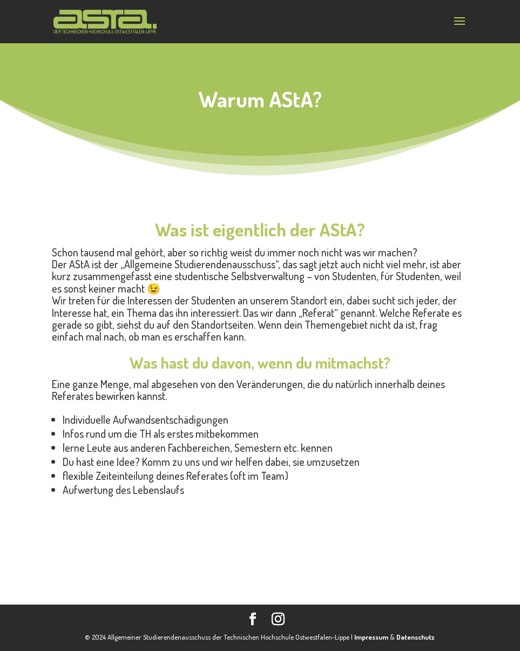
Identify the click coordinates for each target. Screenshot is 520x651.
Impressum (371, 637)
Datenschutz (415, 637)
